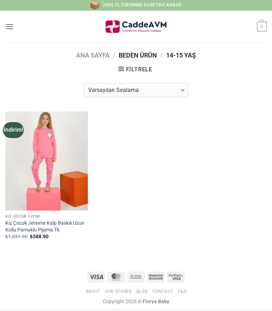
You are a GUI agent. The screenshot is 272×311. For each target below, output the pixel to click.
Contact (162, 291)
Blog (141, 291)
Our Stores (118, 291)
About (93, 291)
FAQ (182, 291)
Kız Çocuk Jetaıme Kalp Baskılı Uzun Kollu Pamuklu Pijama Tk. (44, 226)
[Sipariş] (136, 90)
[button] (9, 26)
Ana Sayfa (92, 55)
